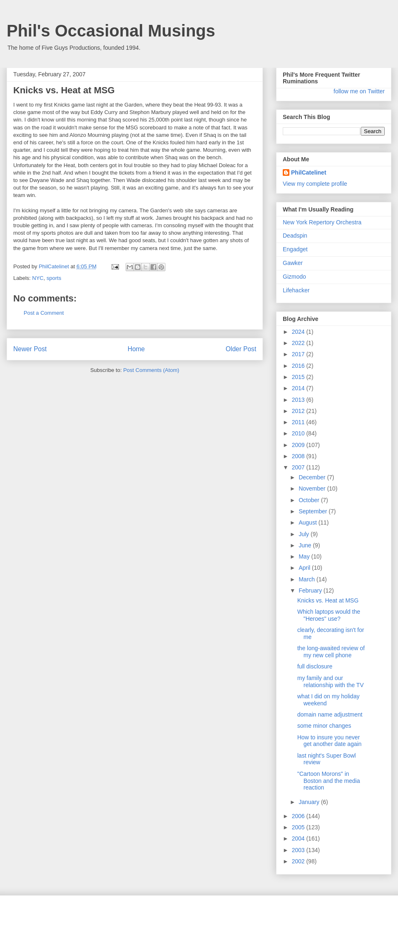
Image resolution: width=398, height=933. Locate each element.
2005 (299, 827)
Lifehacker (296, 290)
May (304, 556)
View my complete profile (315, 183)
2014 (299, 388)
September (313, 511)
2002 (299, 861)
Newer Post (30, 348)
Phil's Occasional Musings (111, 31)
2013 (299, 399)
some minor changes (324, 725)
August (308, 522)
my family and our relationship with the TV (330, 681)
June (305, 545)
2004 (299, 838)
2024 (299, 331)
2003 (299, 850)
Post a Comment (44, 313)
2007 (299, 467)
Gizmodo (294, 276)
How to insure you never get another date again (329, 741)
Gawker (293, 263)
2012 (299, 411)
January (309, 802)
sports (53, 278)
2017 (299, 354)
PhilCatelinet (308, 172)
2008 (299, 456)
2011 (299, 422)
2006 (299, 816)
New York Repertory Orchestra (322, 222)
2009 (299, 445)
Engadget (295, 249)
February (310, 590)
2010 (299, 433)
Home (136, 348)
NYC (38, 278)
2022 (299, 343)
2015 (299, 377)
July (304, 534)
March (307, 579)
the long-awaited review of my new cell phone (331, 651)
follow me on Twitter (359, 91)
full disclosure (314, 666)
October (309, 500)
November (312, 488)
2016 (299, 365)
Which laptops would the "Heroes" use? (328, 615)
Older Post (241, 348)
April (305, 567)
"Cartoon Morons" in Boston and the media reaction (328, 780)
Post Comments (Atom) (151, 370)
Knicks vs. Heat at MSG (328, 600)
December (312, 477)
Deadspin (295, 235)
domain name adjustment (329, 714)
